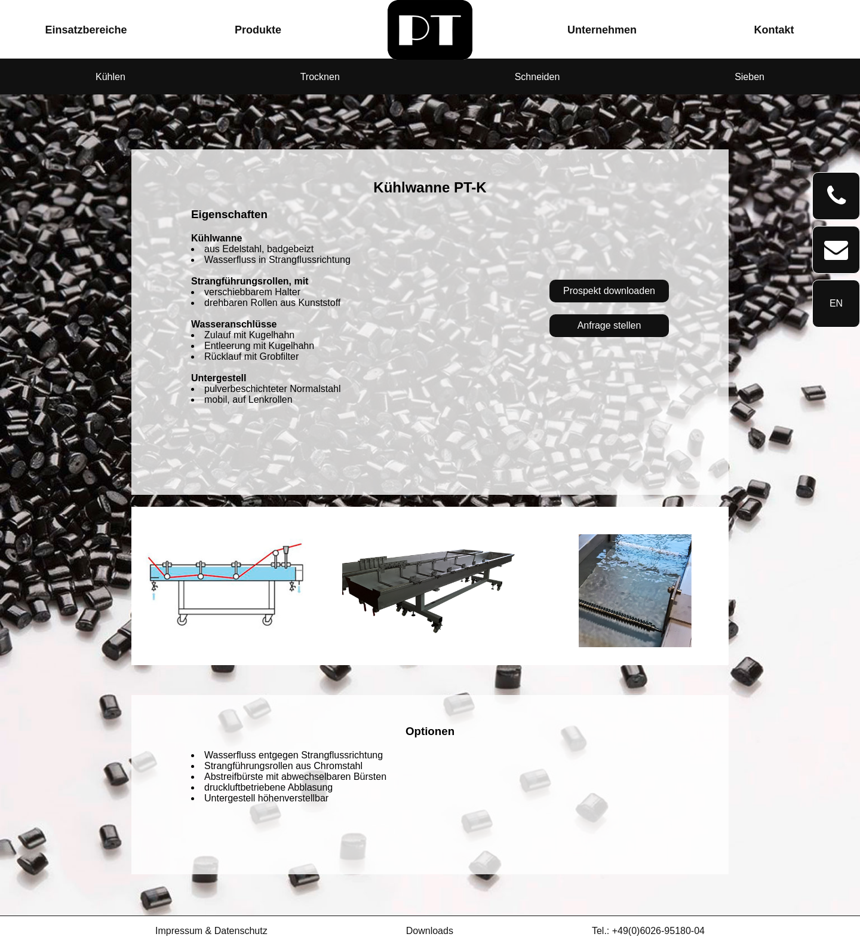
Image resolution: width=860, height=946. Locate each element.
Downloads (429, 931)
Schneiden (537, 77)
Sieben (749, 77)
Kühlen (110, 77)
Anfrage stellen (609, 325)
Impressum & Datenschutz (211, 931)
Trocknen (320, 77)
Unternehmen (602, 30)
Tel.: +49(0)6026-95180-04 (648, 931)
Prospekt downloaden (609, 291)
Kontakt (774, 30)
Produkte (258, 30)
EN (836, 303)
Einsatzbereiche (86, 30)
